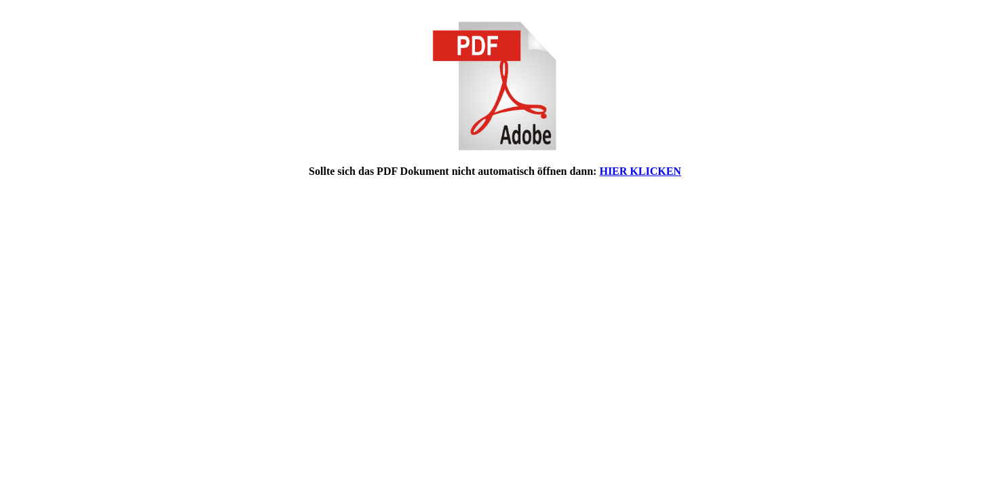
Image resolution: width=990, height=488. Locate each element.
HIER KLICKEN (640, 171)
